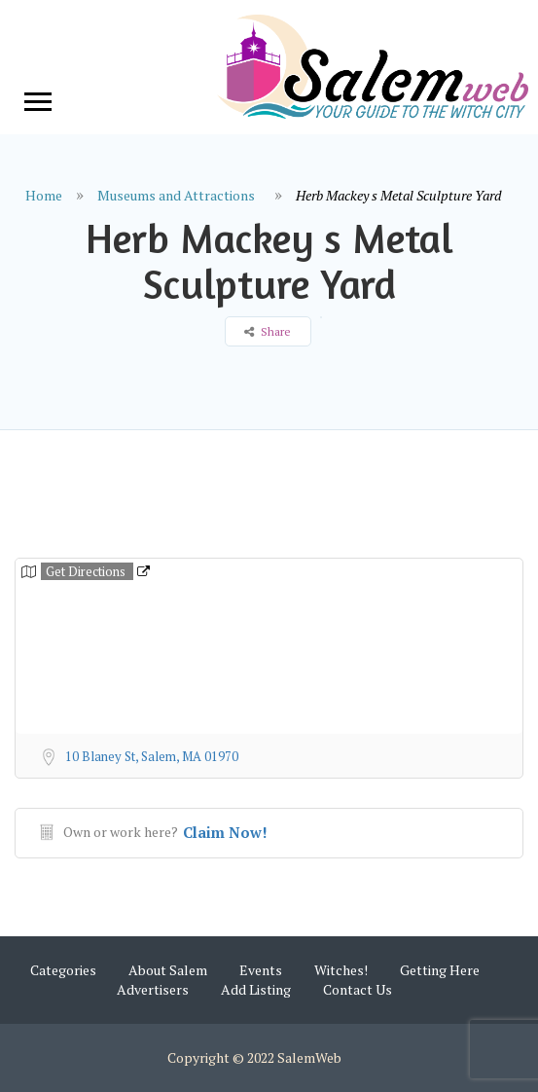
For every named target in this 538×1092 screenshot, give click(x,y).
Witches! (341, 970)
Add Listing (256, 989)
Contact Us (357, 989)
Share (267, 331)
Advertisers (153, 989)
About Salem (167, 970)
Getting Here (440, 970)
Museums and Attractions (176, 195)
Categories (63, 970)
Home (43, 195)
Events (260, 970)
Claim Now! (225, 832)
